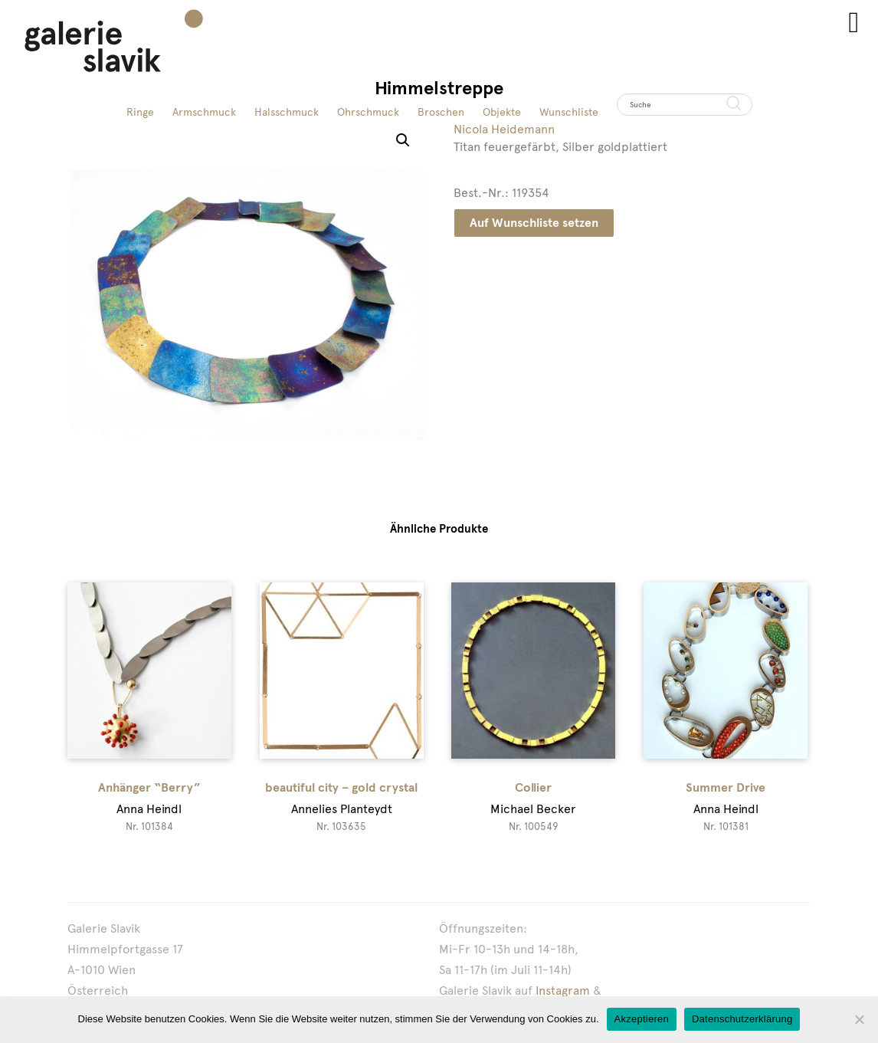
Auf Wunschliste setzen (534, 222)
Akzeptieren (641, 1019)
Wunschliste (568, 112)
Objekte (502, 112)
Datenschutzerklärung (742, 1019)
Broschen (441, 112)
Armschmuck (204, 112)
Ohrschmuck (368, 112)
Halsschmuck (286, 112)
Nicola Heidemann (504, 129)
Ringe (140, 112)
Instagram (563, 990)
